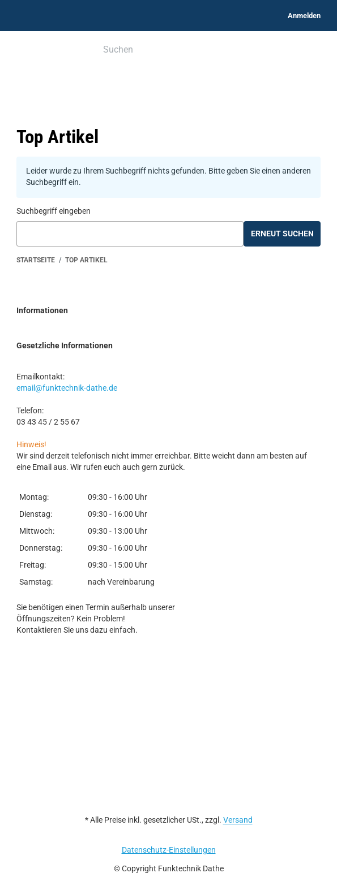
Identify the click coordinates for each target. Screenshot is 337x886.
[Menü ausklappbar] (22, 50)
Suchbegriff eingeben (53, 210)
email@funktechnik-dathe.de (66, 387)
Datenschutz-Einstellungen (169, 849)
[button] (168, 311)
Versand (238, 819)
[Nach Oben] (4, 879)
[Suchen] (160, 50)
